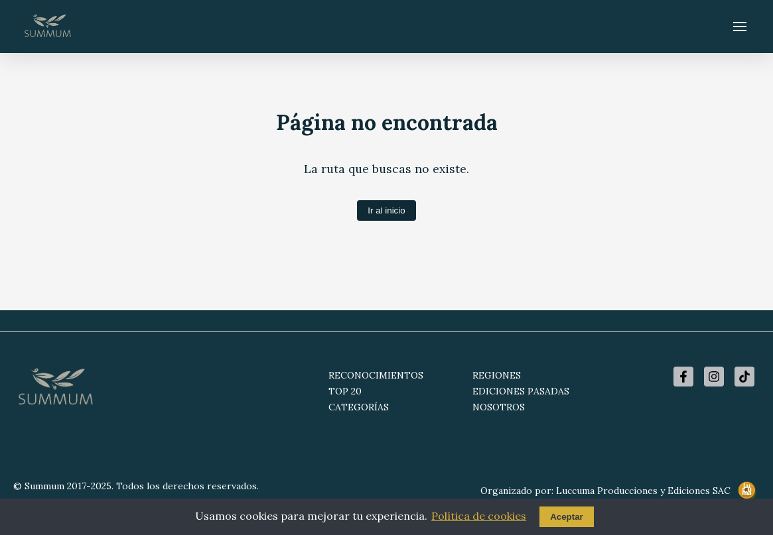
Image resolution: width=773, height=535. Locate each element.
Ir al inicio (386, 210)
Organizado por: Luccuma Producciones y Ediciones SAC (620, 491)
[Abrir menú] (740, 26)
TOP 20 (345, 391)
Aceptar (566, 517)
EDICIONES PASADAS (520, 391)
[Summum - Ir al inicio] (47, 26)
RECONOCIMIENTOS (375, 375)
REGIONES (496, 375)
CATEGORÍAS (358, 407)
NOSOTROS (498, 407)
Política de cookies (478, 515)
